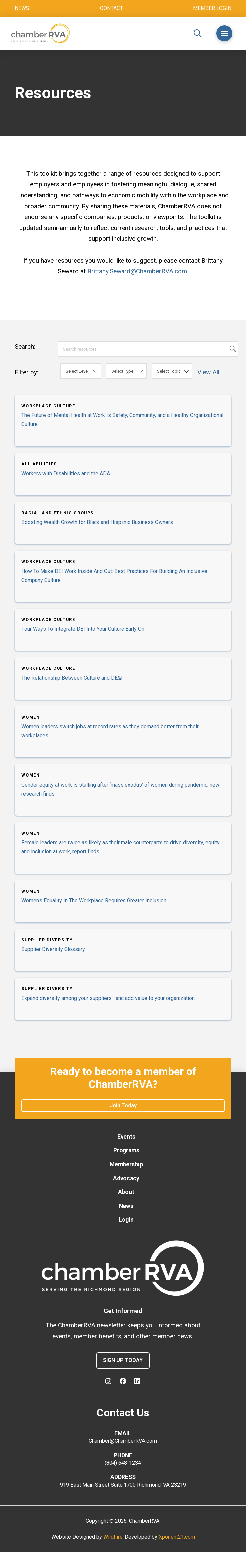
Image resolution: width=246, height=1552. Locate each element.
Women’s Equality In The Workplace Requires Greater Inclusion (93, 900)
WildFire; (114, 1537)
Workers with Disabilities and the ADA (65, 473)
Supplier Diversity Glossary (53, 949)
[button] (198, 33)
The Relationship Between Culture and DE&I (72, 678)
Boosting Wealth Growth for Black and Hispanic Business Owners (97, 522)
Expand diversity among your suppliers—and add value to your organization (108, 998)
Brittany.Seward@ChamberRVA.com (137, 271)
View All (208, 372)
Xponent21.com (177, 1537)
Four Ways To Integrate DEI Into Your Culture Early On (82, 629)
